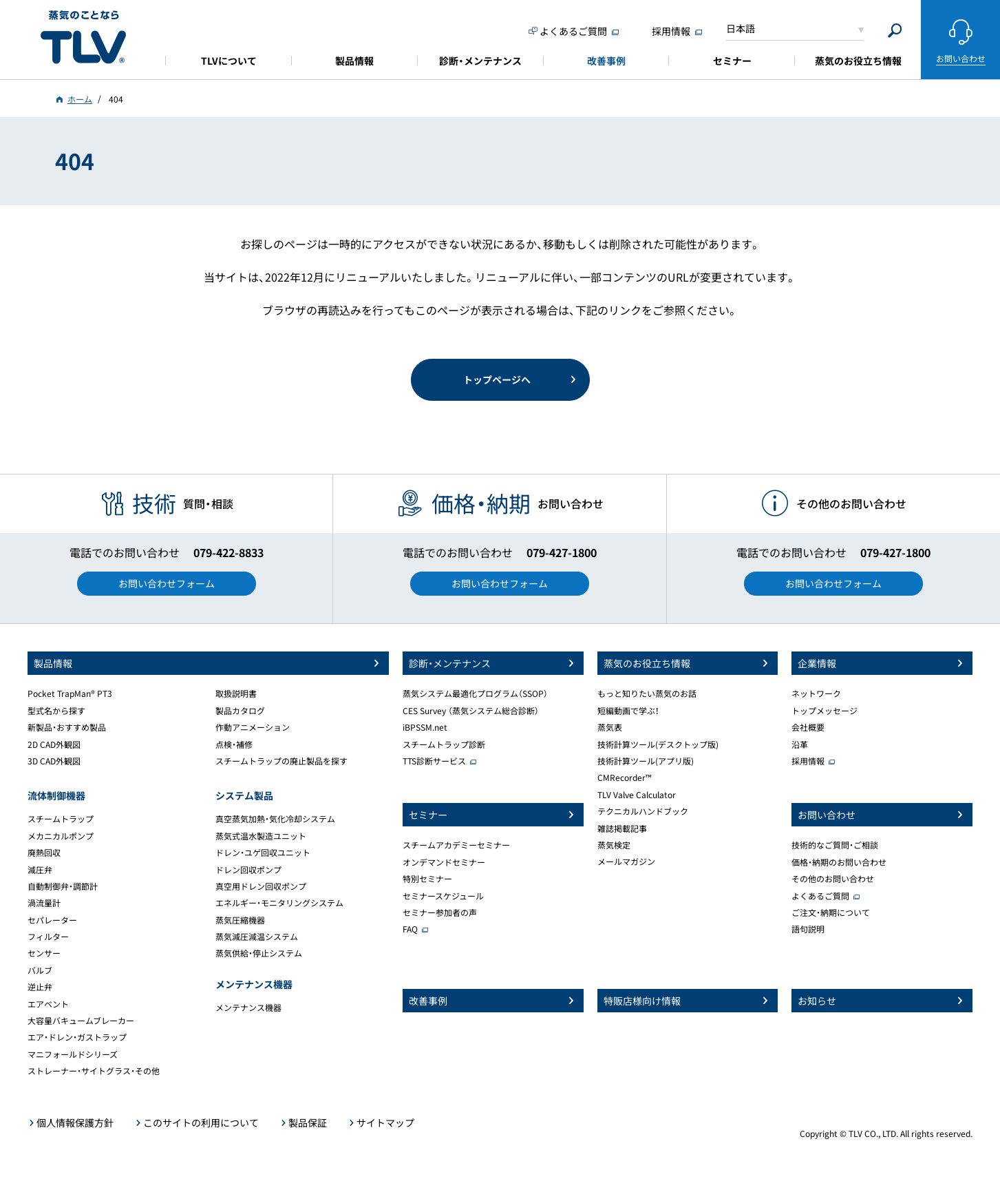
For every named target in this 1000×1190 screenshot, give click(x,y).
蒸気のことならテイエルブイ (83, 37)
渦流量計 (44, 903)
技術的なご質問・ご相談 (834, 845)
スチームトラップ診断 (444, 744)
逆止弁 (40, 987)
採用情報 (808, 761)
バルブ (40, 970)
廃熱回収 (44, 852)
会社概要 (808, 727)
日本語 (740, 28)
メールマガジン (626, 861)
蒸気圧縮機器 (240, 920)
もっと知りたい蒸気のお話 (646, 693)
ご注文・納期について (830, 912)
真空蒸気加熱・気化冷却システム (275, 819)
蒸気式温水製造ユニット (260, 836)
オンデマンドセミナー (444, 862)
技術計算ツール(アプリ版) (645, 761)
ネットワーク (816, 693)
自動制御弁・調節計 (63, 886)
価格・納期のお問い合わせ (838, 862)
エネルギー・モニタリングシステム (279, 903)
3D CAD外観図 (54, 761)
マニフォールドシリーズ (73, 1054)
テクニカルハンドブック (642, 811)
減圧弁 (40, 870)
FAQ (410, 929)
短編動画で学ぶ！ (628, 710)
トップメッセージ (824, 710)
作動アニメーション (252, 727)
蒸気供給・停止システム (258, 953)
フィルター (48, 936)
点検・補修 (234, 744)
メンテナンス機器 (248, 1007)
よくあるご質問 (820, 896)
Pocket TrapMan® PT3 (70, 693)
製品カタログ (240, 710)
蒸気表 (609, 727)
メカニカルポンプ (61, 836)
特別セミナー (427, 879)
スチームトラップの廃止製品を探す (281, 761)
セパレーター (52, 920)
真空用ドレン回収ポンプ (260, 886)
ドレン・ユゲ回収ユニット (262, 852)
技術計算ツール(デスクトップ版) (658, 744)
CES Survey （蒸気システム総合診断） (471, 710)
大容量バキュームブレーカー (81, 1020)
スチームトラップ (61, 819)
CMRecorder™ (624, 777)
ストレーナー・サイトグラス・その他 (94, 1071)
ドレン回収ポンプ (248, 870)
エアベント (48, 1004)
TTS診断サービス (434, 761)
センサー (44, 953)
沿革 (799, 744)
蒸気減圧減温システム (256, 936)
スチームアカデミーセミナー (456, 845)
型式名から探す (56, 710)
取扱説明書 (236, 693)
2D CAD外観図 (54, 744)
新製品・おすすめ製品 (67, 727)
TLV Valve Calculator (636, 795)
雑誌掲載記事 (622, 828)
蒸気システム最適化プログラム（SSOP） (475, 693)
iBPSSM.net (425, 727)
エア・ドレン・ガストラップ (77, 1037)
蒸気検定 (613, 845)
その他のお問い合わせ (832, 879)
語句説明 (808, 929)
